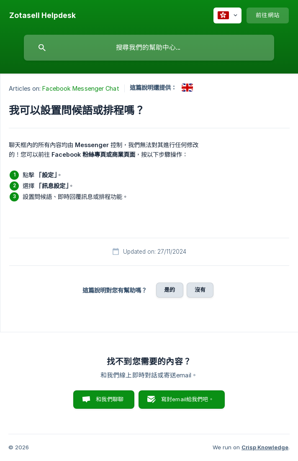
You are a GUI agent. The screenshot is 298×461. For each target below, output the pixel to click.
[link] (187, 88)
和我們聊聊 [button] (109, 399)
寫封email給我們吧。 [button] (187, 399)
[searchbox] (149, 48)
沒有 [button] (200, 289)
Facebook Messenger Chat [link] (80, 88)
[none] (42, 15)
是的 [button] (169, 289)
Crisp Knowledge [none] (264, 447)
